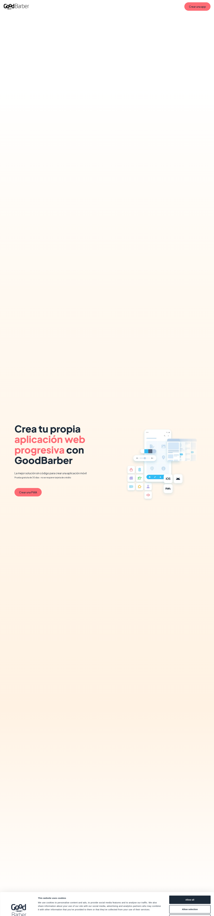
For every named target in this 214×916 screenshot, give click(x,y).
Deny (190, 897)
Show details (152, 910)
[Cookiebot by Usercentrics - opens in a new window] (18, 910)
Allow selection (190, 887)
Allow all (189, 878)
